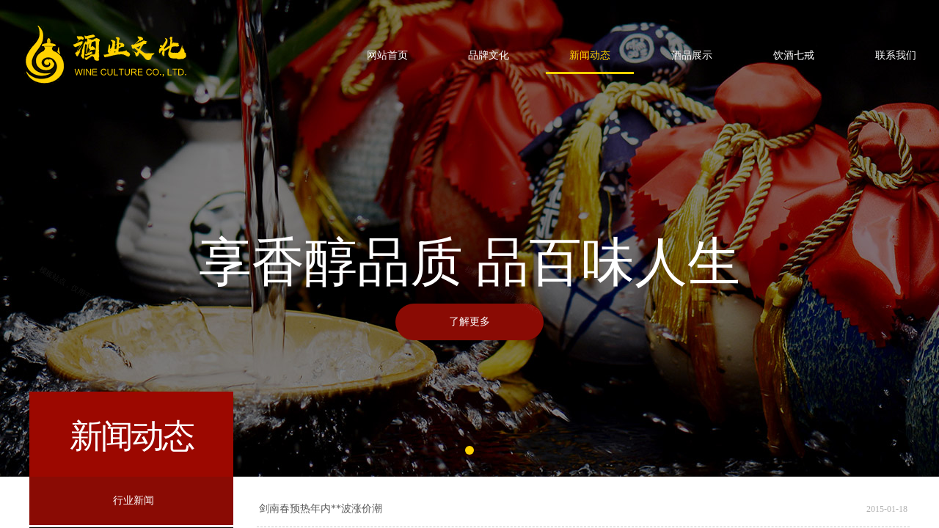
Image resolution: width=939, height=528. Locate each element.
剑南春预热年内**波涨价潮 (320, 508)
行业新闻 (133, 500)
